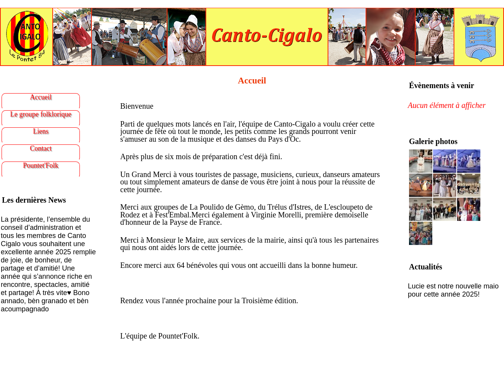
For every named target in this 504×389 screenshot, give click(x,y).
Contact (41, 148)
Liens (40, 131)
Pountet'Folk (40, 165)
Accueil (41, 97)
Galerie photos (433, 141)
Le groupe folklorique (40, 114)
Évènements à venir (441, 85)
